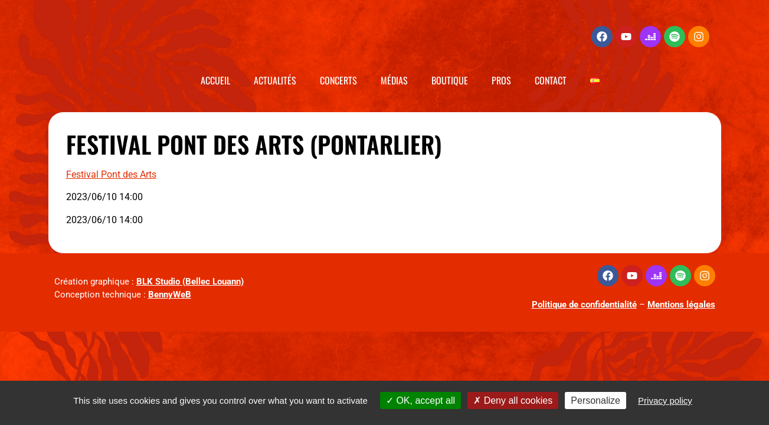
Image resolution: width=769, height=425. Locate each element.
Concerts (338, 80)
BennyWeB (169, 294)
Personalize (595, 400)
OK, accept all (420, 400)
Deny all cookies (512, 400)
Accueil (215, 80)
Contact (551, 80)
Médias (394, 80)
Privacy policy (665, 400)
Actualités (275, 80)
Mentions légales (681, 304)
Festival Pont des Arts (111, 174)
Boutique (449, 80)
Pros (501, 80)
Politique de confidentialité (584, 304)
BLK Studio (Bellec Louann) (190, 281)
